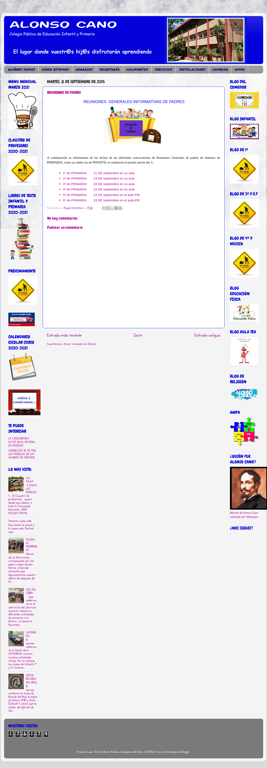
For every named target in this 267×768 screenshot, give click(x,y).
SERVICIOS (163, 69)
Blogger (185, 752)
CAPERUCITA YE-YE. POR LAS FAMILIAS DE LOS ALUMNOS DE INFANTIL (22, 454)
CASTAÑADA (31, 634)
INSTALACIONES (192, 69)
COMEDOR (220, 69)
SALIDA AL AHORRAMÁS (31, 545)
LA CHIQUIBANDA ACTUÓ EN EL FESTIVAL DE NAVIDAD (21, 442)
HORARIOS (84, 69)
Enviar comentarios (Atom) (80, 344)
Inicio (138, 335)
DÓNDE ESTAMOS (55, 69)
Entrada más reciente (64, 335)
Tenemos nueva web (19, 521)
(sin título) (29, 479)
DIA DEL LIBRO (31, 591)
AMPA (240, 69)
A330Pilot (150, 752)
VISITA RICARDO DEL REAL (31, 679)
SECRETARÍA (109, 69)
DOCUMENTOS (137, 69)
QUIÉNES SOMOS (21, 69)
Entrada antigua (207, 335)
